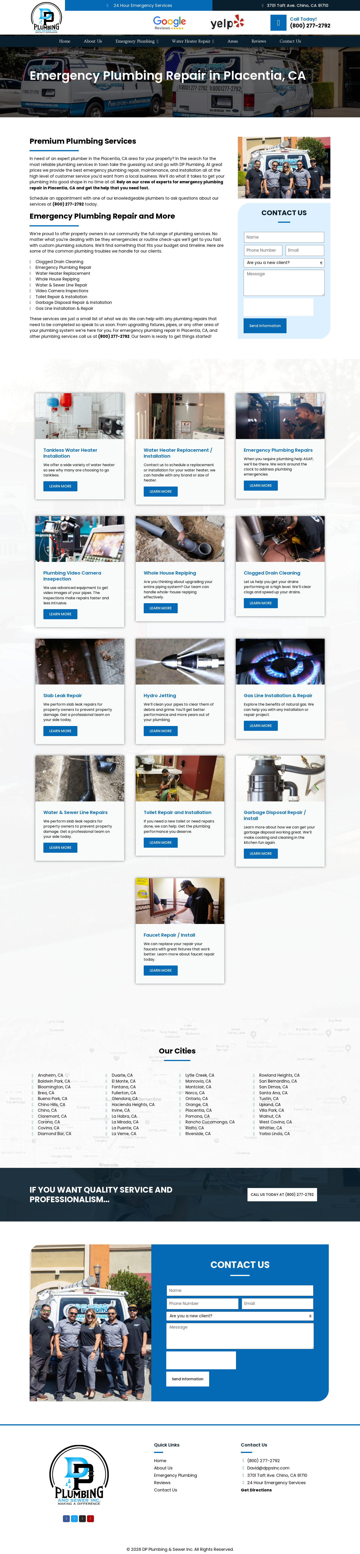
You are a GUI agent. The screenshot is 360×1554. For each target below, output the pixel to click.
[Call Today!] (278, 23)
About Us (93, 41)
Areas (233, 41)
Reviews (259, 41)
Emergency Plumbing (137, 41)
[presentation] (278, 307)
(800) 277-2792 (310, 25)
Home (64, 41)
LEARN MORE (60, 486)
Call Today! (303, 19)
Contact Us (290, 41)
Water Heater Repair (193, 41)
